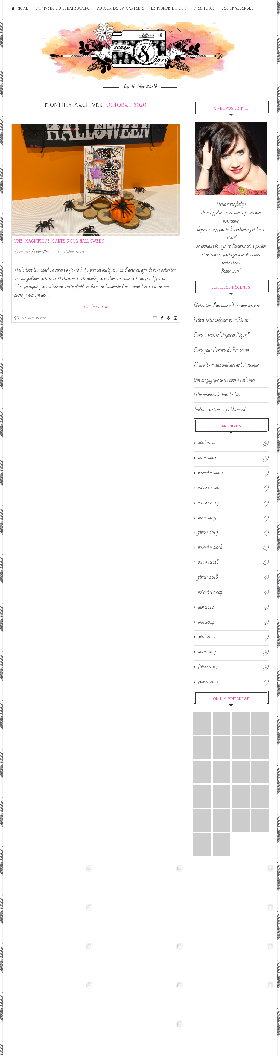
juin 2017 (206, 607)
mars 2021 (207, 458)
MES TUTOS (204, 8)
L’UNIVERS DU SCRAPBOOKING (63, 8)
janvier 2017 (208, 681)
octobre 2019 (208, 502)
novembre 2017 (210, 592)
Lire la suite (95, 306)
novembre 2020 (210, 473)
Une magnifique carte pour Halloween (59, 241)
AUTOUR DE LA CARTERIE (120, 8)
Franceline (40, 251)
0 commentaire (30, 317)
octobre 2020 (208, 487)
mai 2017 (206, 622)
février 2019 (208, 532)
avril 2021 (207, 443)
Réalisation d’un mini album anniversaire (227, 305)
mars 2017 (207, 652)
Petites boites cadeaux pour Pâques (221, 320)
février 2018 (208, 577)
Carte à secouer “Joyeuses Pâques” (222, 335)
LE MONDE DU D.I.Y (169, 8)
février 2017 (208, 667)
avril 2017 (206, 637)
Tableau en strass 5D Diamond (219, 409)
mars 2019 (207, 517)
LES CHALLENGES (237, 8)
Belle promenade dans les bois (217, 394)
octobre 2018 (208, 562)
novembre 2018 (210, 547)
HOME (19, 8)
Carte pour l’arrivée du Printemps (221, 350)
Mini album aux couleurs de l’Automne (226, 365)
